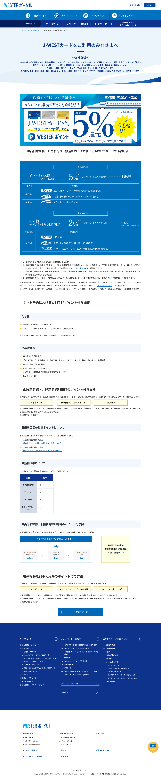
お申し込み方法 (27, 681)
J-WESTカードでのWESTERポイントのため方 (80, 645)
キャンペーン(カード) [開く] (103, 23)
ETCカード (67, 668)
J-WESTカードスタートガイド (33, 685)
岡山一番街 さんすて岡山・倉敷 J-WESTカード (39, 668)
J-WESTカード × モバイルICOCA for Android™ (81, 671)
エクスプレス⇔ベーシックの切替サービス (122, 675)
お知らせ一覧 (82, 611)
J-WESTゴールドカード (30, 645)
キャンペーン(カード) (69, 683)
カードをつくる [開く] (52, 23)
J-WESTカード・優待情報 (71, 639)
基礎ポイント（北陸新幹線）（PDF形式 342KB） (42, 450)
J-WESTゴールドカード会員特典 (75, 661)
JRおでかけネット (77, 268)
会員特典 (67, 657)
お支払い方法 (110, 645)
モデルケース (26, 674)
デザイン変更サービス (115, 672)
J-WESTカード (29, 24)
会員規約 (108, 658)
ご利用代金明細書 (111, 655)
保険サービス (68, 664)
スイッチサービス (113, 665)
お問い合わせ (110, 681)
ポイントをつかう (66, 744)
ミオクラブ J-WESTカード (33, 665)
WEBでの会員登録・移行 (32, 744)
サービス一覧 (29, 737)
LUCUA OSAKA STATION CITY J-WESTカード (39, 658)
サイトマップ (64, 756)
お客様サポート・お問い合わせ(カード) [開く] (128, 23)
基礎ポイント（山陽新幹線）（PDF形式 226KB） (42, 443)
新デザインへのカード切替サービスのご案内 (122, 678)
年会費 (107, 652)
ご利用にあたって (103, 750)
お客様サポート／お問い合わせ (115, 639)
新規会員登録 (135, 5)
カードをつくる (26, 639)
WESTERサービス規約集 (32, 756)
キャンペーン (101, 733)
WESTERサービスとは (31, 741)
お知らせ (36, 30)
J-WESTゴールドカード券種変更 (118, 668)
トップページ (24, 30)
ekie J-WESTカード (31, 671)
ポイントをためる (66, 741)
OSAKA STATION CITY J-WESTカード (36, 655)
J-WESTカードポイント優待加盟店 (76, 648)
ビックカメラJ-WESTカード (33, 661)
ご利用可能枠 (110, 648)
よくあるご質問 (29, 750)
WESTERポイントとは (68, 737)
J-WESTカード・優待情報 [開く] (77, 23)
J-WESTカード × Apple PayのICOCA (77, 675)
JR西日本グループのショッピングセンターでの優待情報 (81, 653)
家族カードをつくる (29, 678)
